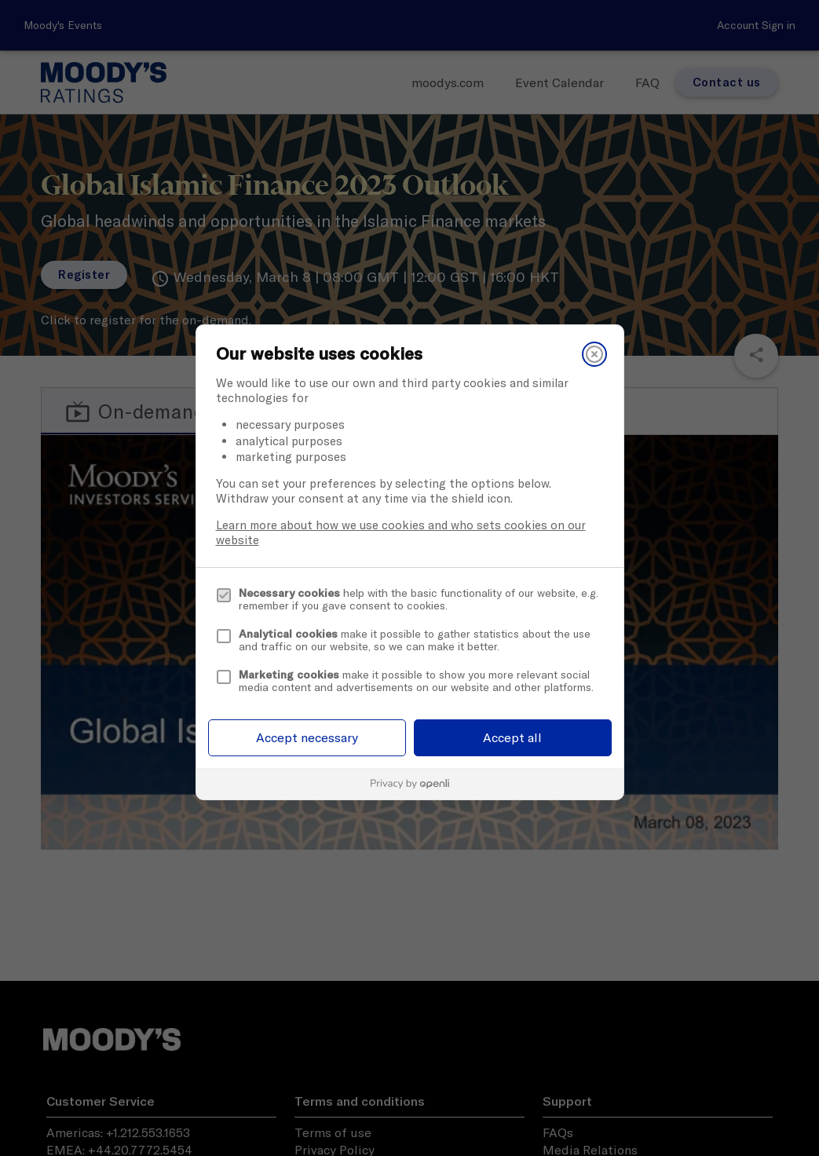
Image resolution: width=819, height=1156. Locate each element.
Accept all (512, 737)
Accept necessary (307, 737)
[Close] (594, 354)
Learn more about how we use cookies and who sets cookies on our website (401, 532)
